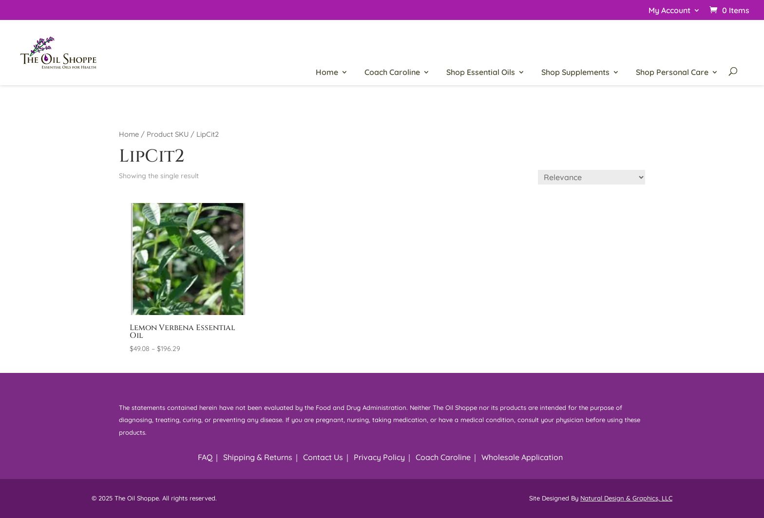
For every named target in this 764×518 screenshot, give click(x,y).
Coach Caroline (392, 73)
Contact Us (323, 457)
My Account (669, 10)
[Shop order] (591, 177)
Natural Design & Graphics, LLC (626, 498)
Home (327, 73)
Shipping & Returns (257, 457)
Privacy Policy (379, 457)
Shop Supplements (575, 73)
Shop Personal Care (672, 73)
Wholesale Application (522, 457)
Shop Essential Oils (480, 73)
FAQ (205, 457)
